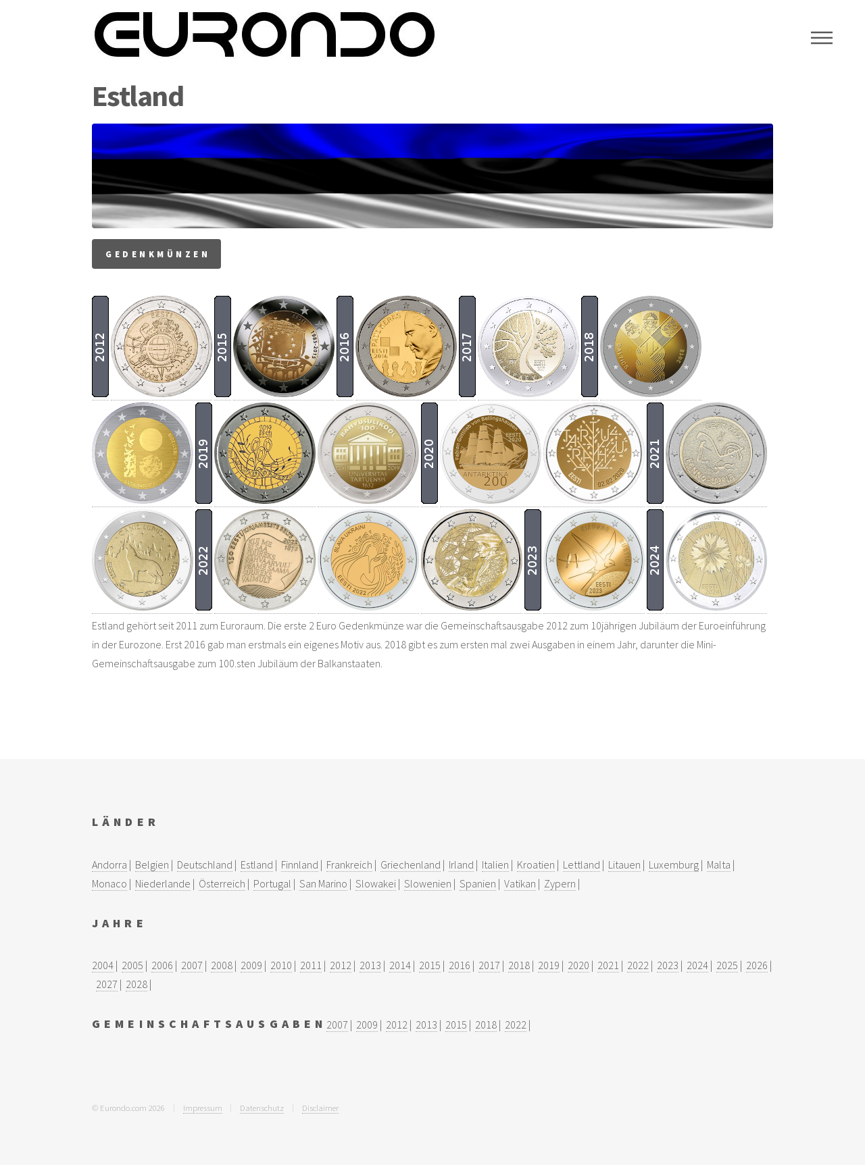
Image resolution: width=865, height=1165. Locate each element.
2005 (132, 965)
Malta (719, 864)
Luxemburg (674, 864)
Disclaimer (320, 1107)
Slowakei (375, 883)
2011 (311, 965)
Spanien (478, 883)
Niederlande (163, 883)
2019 (549, 965)
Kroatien (536, 864)
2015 (430, 965)
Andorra (109, 864)
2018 (519, 965)
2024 (697, 965)
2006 (162, 965)
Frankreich (349, 864)
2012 (340, 965)
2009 (251, 965)
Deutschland (204, 864)
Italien (495, 864)
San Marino (323, 883)
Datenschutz (262, 1107)
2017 (489, 965)
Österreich (222, 883)
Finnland (299, 864)
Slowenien (427, 883)
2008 (221, 965)
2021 (608, 965)
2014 (400, 965)
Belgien (152, 864)
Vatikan (520, 883)
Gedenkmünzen (157, 254)
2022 (638, 965)
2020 (578, 965)
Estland (257, 864)
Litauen (624, 864)
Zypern (560, 883)
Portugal (272, 883)
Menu (821, 38)
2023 (667, 965)
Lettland (581, 864)
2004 (103, 965)
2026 (757, 965)
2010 (281, 965)
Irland (461, 864)
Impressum (202, 1107)
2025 (727, 965)
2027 (107, 984)
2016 (459, 965)
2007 (192, 965)
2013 (370, 965)
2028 (136, 984)
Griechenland (410, 864)
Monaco (109, 883)
